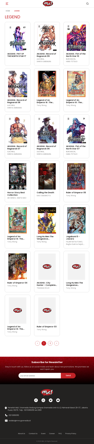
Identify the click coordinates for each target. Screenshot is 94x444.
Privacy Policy (70, 433)
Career (52, 433)
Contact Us (33, 433)
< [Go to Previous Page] (37, 343)
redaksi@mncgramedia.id (20, 421)
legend (17, 11)
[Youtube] (58, 400)
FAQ (60, 433)
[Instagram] (43, 400)
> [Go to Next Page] (56, 343)
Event (43, 433)
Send (68, 375)
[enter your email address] (39, 375)
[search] (87, 4)
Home (8, 11)
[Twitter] (51, 400)
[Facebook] (36, 400)
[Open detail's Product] (17, 36)
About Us (21, 433)
